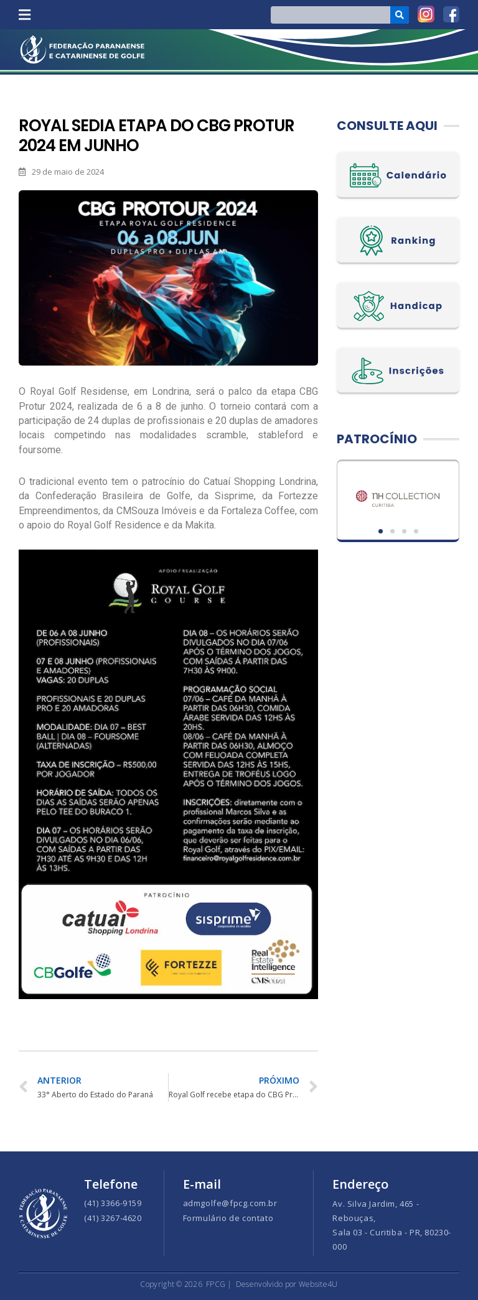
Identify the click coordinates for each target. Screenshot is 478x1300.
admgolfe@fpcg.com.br (230, 1203)
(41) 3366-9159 (112, 1203)
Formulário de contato (228, 1218)
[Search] (400, 15)
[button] (24, 14)
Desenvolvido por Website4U (287, 1284)
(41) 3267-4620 (112, 1218)
